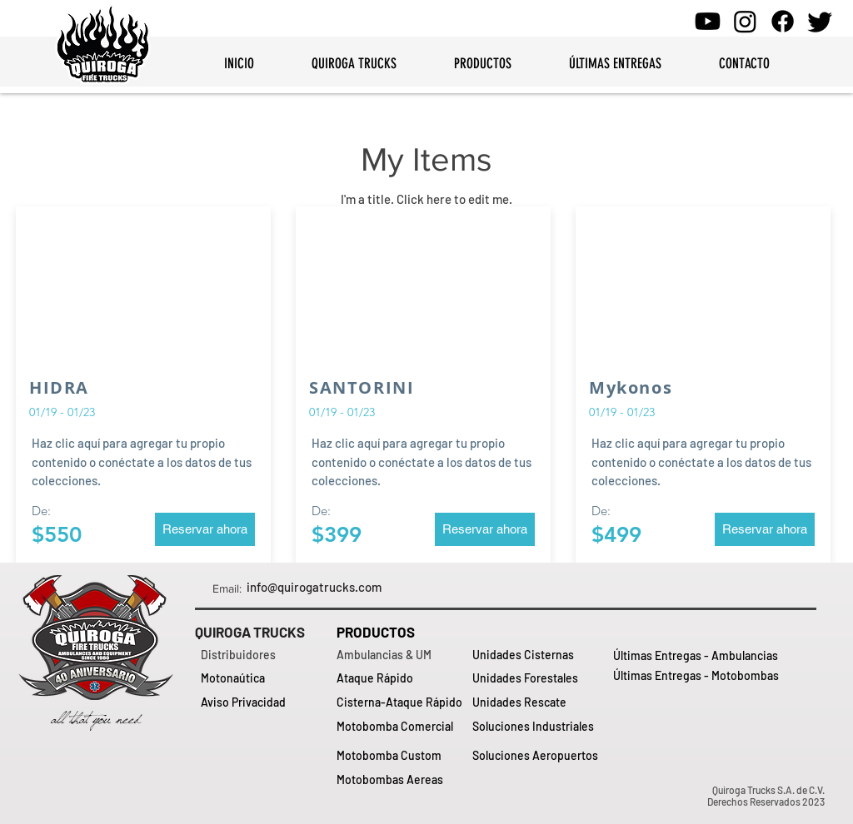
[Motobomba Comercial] (401, 727)
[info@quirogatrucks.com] (314, 588)
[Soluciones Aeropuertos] (536, 756)
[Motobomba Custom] (401, 756)
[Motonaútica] (265, 678)
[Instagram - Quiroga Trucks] (745, 21)
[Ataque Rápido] (401, 678)
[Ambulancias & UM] (401, 655)
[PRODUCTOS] (401, 633)
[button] (205, 529)
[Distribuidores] (265, 655)
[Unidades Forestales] (536, 678)
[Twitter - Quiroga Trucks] (820, 21)
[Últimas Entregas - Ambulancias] (695, 656)
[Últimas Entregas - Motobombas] (696, 676)
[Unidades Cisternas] (536, 655)
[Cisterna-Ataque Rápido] (401, 702)
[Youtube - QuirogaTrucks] (707, 21)
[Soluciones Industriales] (536, 727)
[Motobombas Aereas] (401, 780)
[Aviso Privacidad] (265, 702)
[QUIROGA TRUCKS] (259, 633)
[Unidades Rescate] (536, 702)
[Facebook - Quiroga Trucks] (782, 21)
